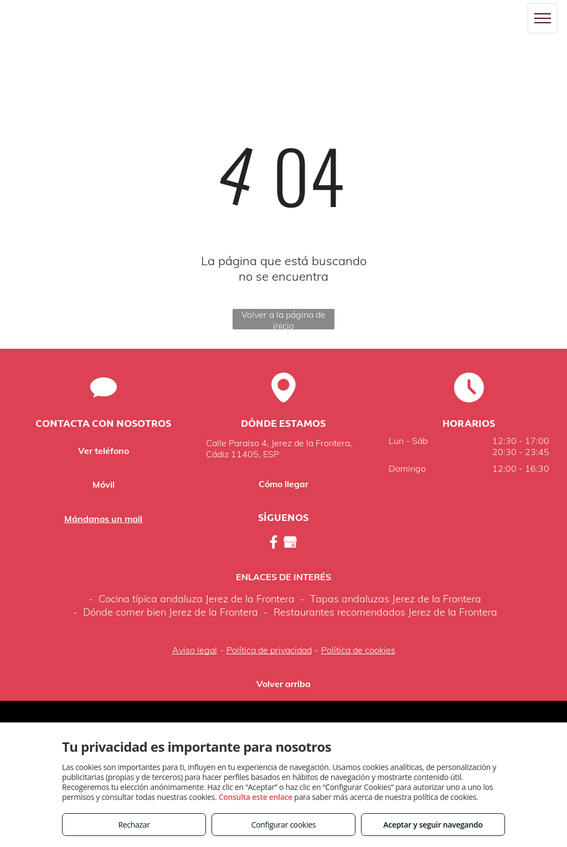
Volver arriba (283, 683)
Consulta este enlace (255, 797)
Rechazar (134, 824)
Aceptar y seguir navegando (432, 824)
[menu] (542, 18)
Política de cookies (358, 649)
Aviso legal (194, 649)
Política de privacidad (269, 649)
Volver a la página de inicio (283, 319)
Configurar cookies (283, 824)
